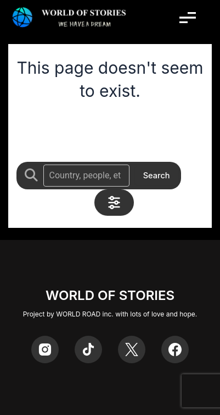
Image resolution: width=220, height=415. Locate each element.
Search (156, 176)
